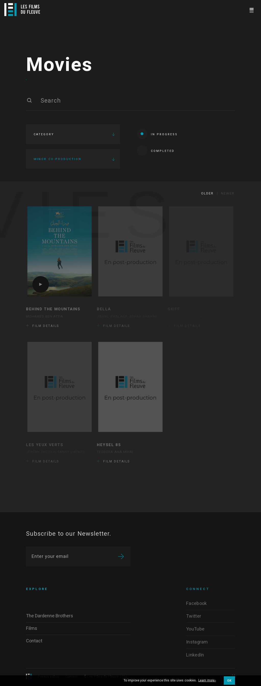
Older (207, 193)
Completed (156, 150)
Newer (227, 193)
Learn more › (207, 680)
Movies (59, 65)
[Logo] (22, 9)
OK (229, 680)
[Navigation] (251, 9)
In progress (157, 134)
